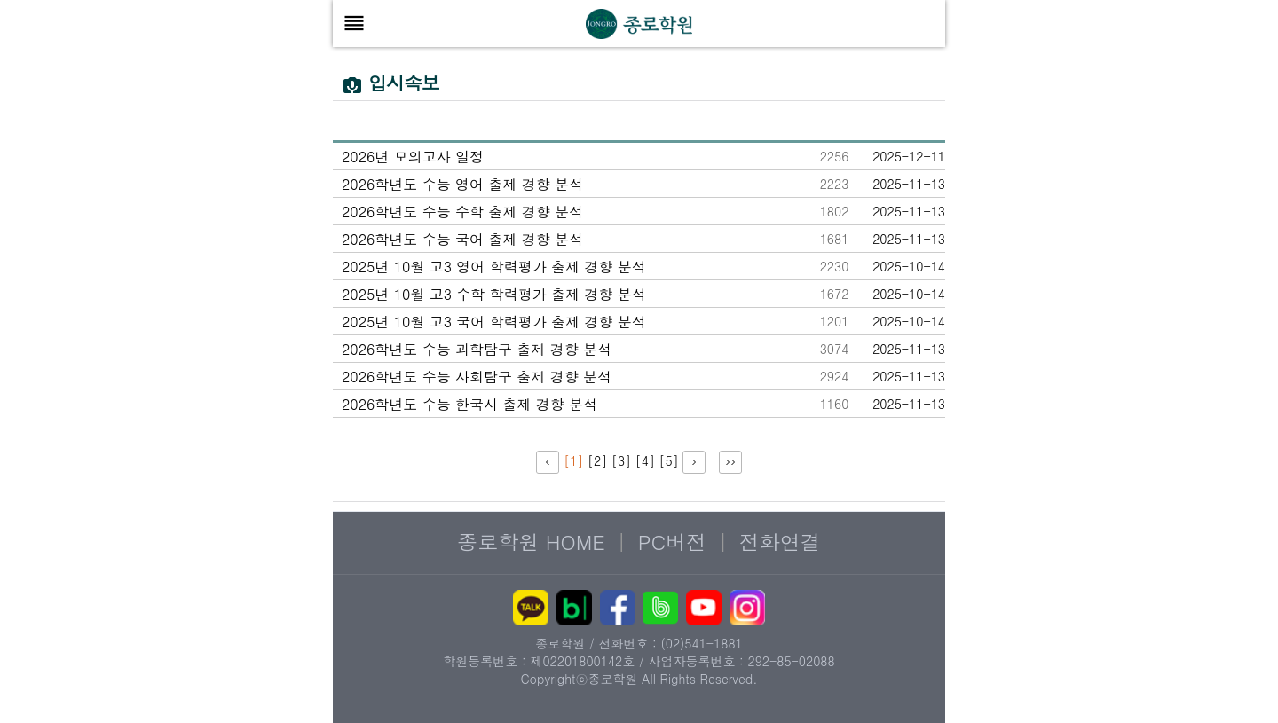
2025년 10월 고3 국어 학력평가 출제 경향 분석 (494, 321)
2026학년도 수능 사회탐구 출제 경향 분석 (476, 376)
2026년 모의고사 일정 (413, 156)
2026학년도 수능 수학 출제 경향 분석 (462, 211)
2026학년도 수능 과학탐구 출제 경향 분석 (476, 349)
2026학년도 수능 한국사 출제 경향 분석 (469, 404)
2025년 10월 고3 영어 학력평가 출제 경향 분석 (494, 266)
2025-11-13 (908, 184)
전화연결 (780, 541)
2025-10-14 (908, 266)
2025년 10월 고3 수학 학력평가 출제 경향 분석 (494, 294)
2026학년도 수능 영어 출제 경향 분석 (462, 184)
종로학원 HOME (531, 541)
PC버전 (672, 541)
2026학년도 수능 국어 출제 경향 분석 (462, 239)
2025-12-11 (908, 156)
